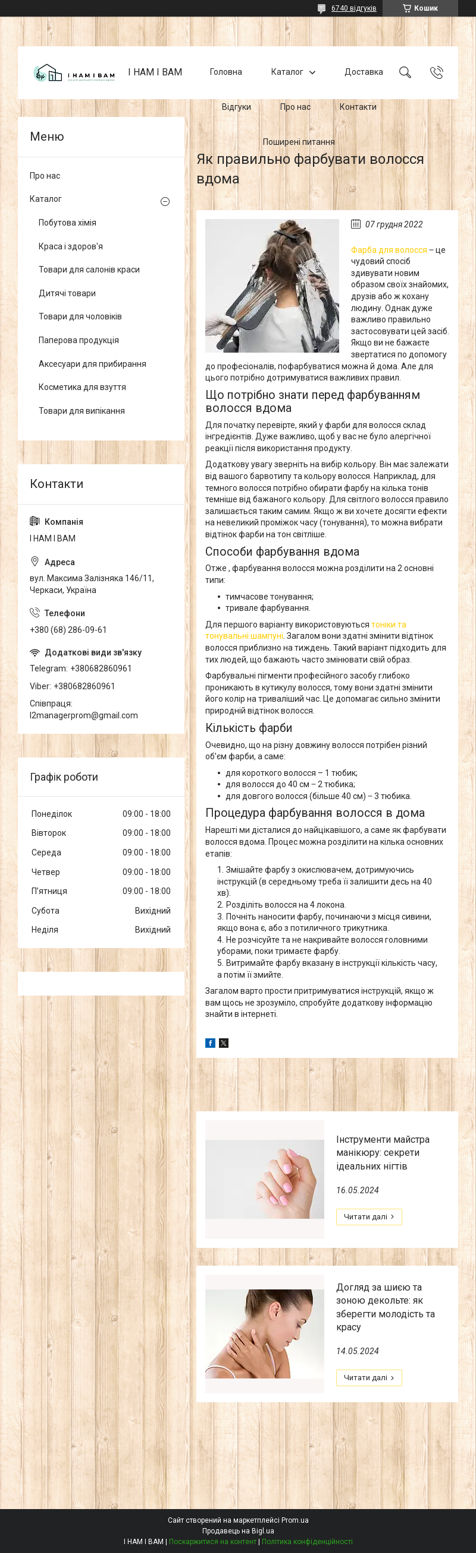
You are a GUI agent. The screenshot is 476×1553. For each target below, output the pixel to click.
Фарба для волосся (389, 250)
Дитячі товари (67, 293)
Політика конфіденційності (307, 1542)
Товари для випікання (82, 411)
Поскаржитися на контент (212, 1542)
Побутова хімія (67, 222)
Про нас (295, 107)
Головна (226, 72)
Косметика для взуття (82, 387)
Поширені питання (299, 142)
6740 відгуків (354, 8)
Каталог (287, 72)
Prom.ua (295, 1520)
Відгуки (236, 107)
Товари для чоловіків (80, 316)
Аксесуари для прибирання (92, 364)
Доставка (364, 72)
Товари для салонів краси (89, 269)
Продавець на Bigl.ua (238, 1531)
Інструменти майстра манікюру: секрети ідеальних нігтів (383, 1153)
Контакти (358, 107)
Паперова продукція (79, 340)
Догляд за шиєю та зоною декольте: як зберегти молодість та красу (385, 1307)
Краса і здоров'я (71, 246)
